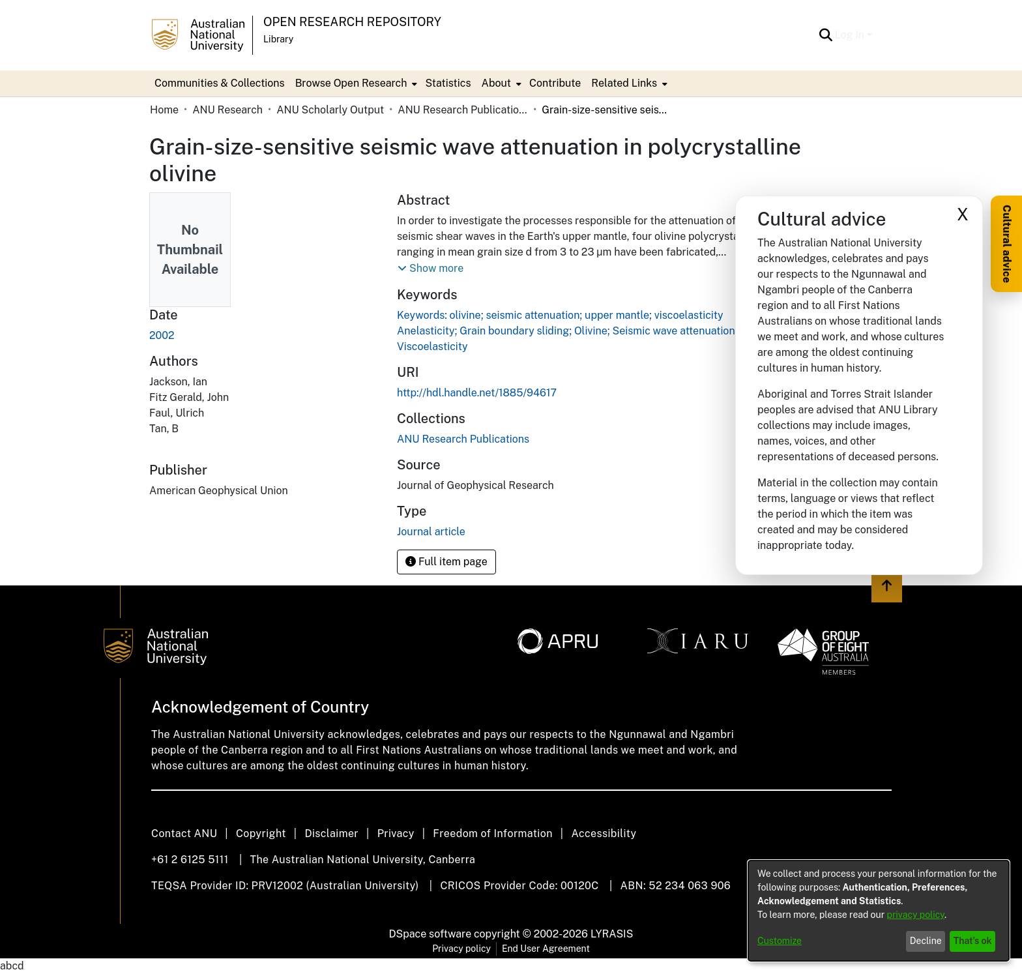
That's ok (973, 941)
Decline (926, 941)
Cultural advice (1006, 244)
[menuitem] (355, 83)
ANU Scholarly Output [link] (330, 110)
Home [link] (164, 110)
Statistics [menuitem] (448, 83)
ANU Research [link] (227, 110)
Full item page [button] (446, 561)
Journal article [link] (431, 531)
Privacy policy (461, 948)
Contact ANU (184, 833)
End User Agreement (546, 948)
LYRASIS (612, 934)
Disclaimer (331, 833)
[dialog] (878, 911)
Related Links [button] (624, 83)
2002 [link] (162, 335)
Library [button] (278, 39)
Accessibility (603, 833)
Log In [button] (851, 35)
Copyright (261, 833)
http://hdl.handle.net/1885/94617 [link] (477, 393)
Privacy (396, 833)
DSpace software (430, 934)
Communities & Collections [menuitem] (219, 83)
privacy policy (915, 914)
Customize (779, 941)
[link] (463, 439)
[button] (826, 35)
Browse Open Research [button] (351, 83)
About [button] (496, 83)
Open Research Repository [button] (352, 22)
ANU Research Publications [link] (463, 110)
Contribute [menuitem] (555, 83)
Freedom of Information (492, 833)
